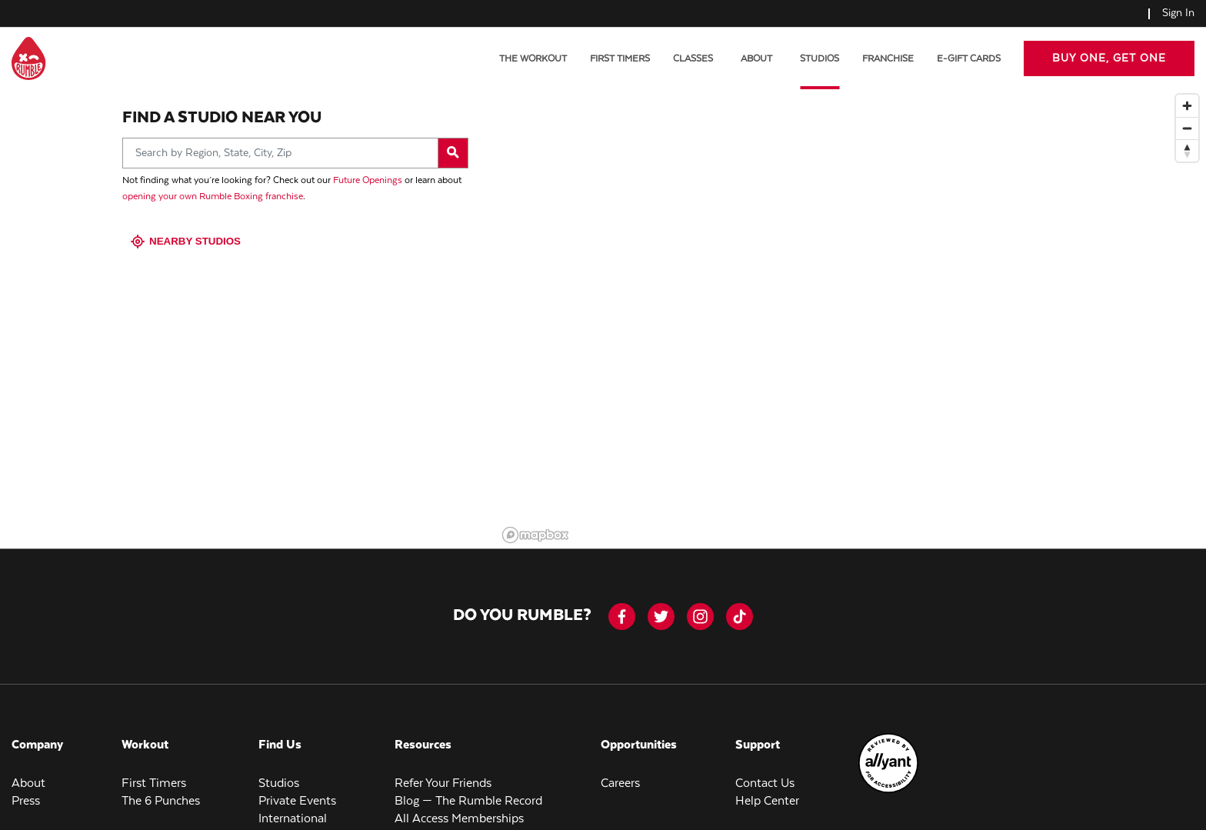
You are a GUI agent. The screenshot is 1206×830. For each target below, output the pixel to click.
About (756, 59)
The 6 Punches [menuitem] (161, 788)
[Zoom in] (1187, 93)
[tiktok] (739, 603)
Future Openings (367, 167)
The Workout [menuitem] (533, 59)
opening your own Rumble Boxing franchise (212, 183)
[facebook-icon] (621, 603)
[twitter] (661, 603)
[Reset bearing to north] (1187, 137)
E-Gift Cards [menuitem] (969, 59)
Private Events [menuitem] (297, 788)
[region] (851, 304)
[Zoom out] (1187, 115)
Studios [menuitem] (819, 59)
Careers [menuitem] (620, 770)
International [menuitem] (292, 805)
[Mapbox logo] (535, 522)
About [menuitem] (28, 770)
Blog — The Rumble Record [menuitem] (468, 788)
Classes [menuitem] (693, 59)
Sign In (1178, 13)
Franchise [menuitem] (888, 59)
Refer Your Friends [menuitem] (443, 770)
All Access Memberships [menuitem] (459, 805)
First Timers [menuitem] (620, 59)
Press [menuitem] (26, 788)
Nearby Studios (187, 228)
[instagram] (700, 603)
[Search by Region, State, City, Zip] (295, 140)
